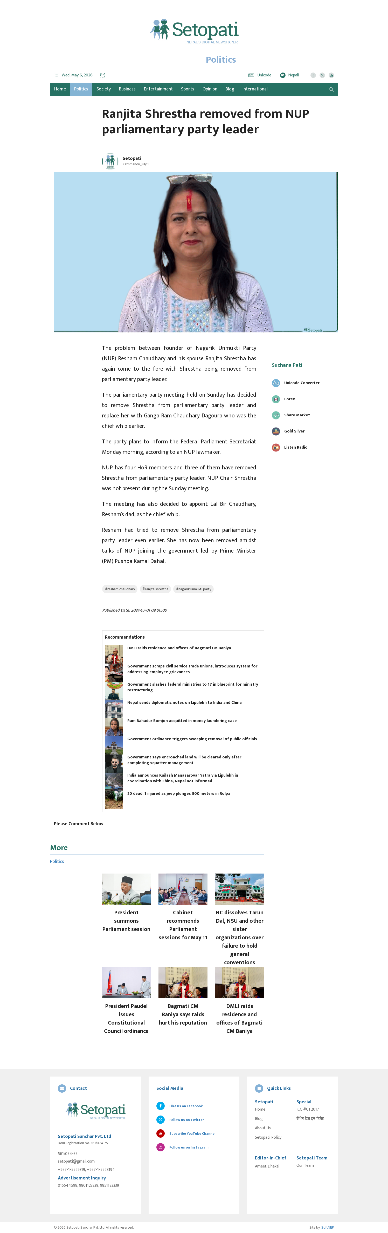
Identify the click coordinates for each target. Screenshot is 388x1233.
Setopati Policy (268, 1137)
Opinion (210, 89)
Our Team (305, 1165)
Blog (230, 89)
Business (127, 89)
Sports (187, 89)
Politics (81, 89)
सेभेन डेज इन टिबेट (310, 1119)
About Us (263, 1128)
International (255, 89)
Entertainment (158, 89)
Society (103, 89)
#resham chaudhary (120, 589)
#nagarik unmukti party (193, 589)
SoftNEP (327, 1227)
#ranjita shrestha (155, 589)
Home (260, 1109)
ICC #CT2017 (307, 1109)
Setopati (132, 158)
